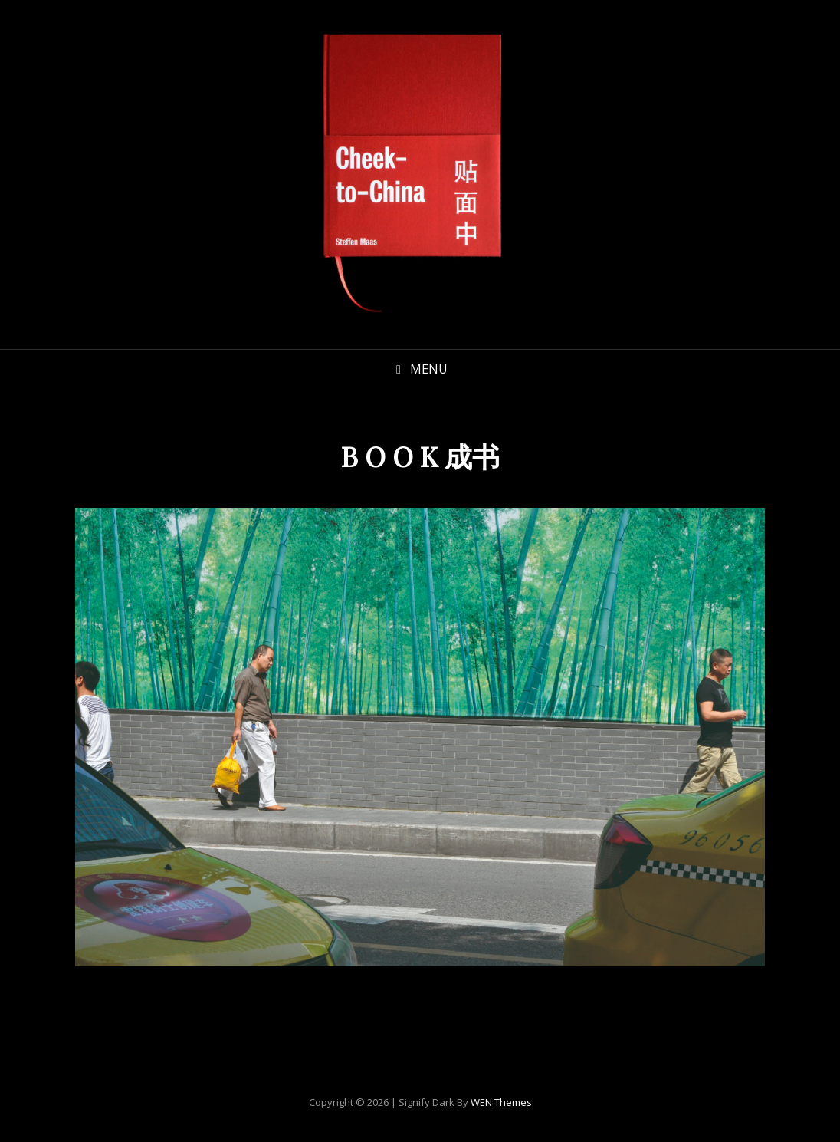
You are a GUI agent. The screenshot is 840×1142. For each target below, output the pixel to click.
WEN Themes (501, 1102)
